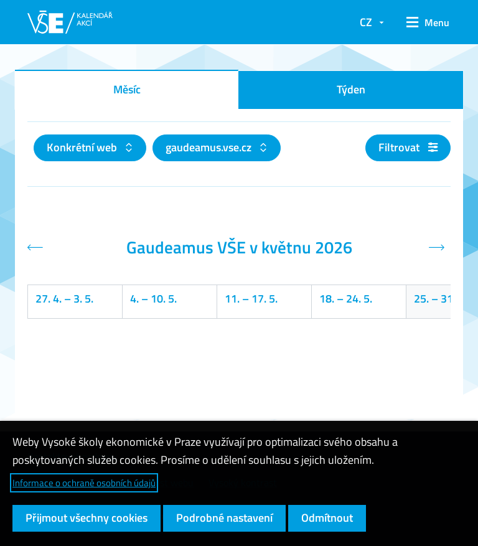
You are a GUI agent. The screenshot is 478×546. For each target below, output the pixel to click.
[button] (423, 22)
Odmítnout (327, 517)
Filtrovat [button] (408, 147)
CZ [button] (366, 22)
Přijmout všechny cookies (87, 517)
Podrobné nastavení (224, 517)
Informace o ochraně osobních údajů (84, 483)
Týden (351, 89)
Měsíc (127, 89)
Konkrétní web (83, 147)
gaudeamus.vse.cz (210, 147)
